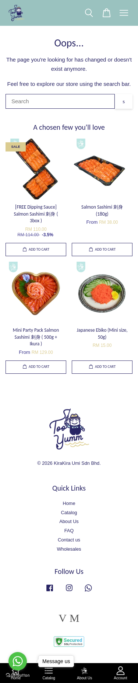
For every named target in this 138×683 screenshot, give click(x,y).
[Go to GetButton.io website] (17, 675)
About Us (68, 521)
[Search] (60, 101)
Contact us (69, 540)
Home (69, 503)
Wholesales (69, 549)
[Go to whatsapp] (17, 661)
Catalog (69, 512)
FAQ (69, 530)
